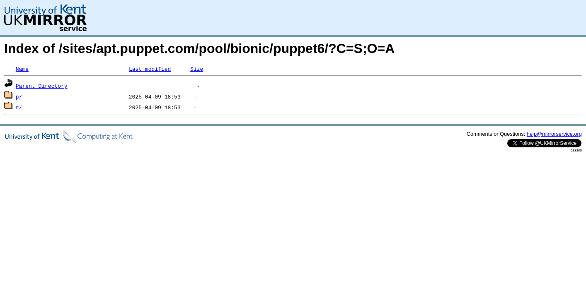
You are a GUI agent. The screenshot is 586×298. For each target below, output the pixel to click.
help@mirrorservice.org (554, 134)
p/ (19, 96)
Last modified (150, 68)
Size (196, 68)
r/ (19, 107)
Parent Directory (42, 85)
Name (22, 68)
